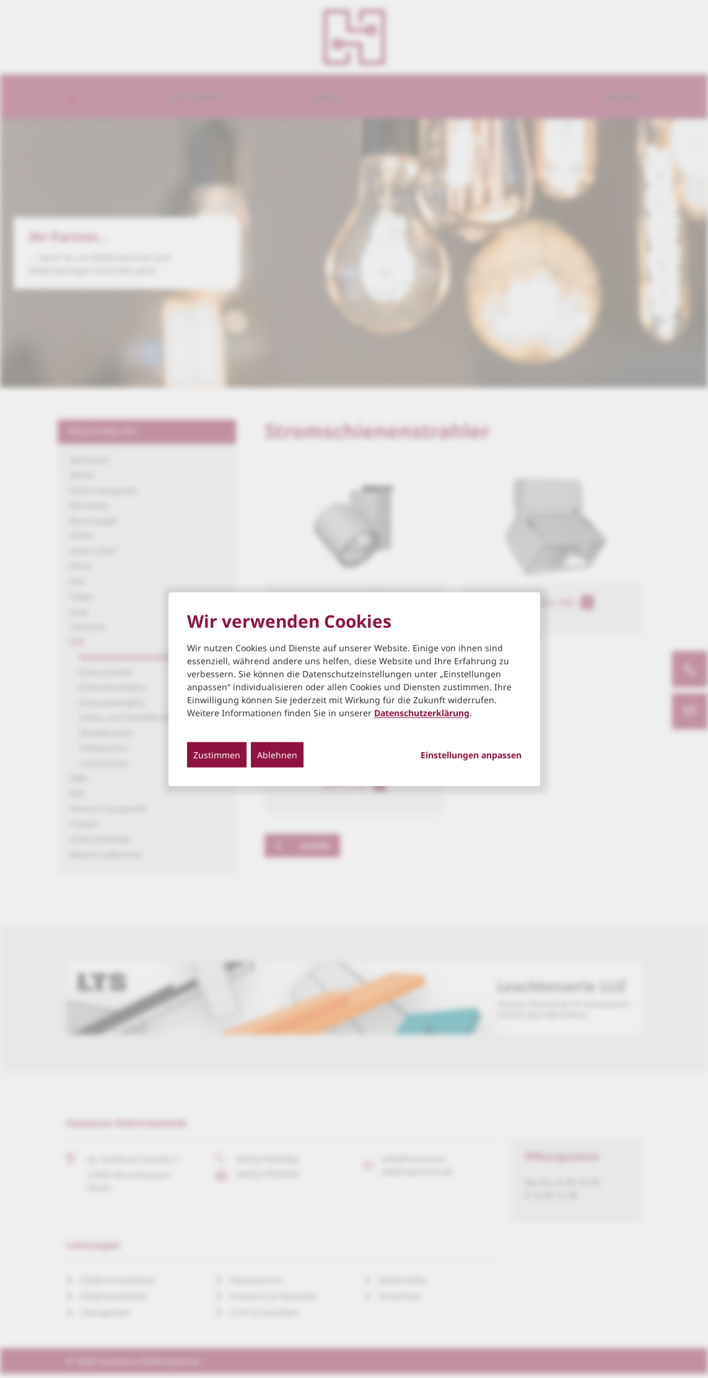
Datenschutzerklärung (422, 712)
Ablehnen (277, 754)
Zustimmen (216, 754)
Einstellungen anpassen (471, 754)
